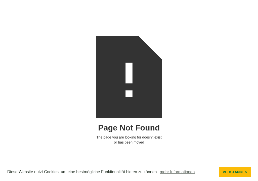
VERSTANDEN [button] (235, 172)
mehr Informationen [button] (177, 172)
